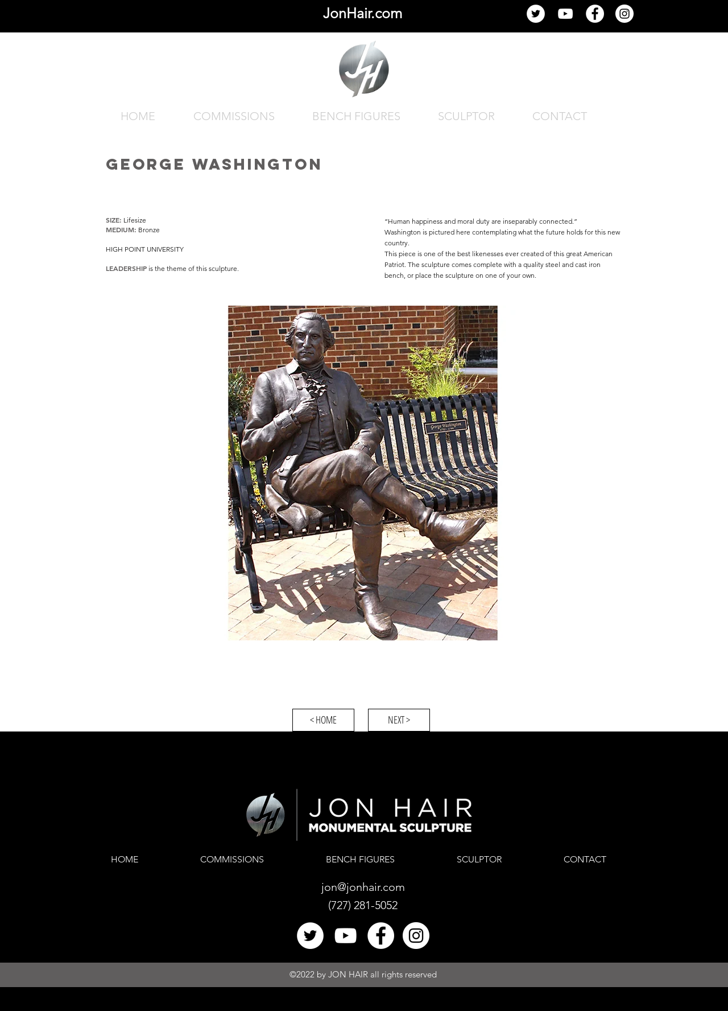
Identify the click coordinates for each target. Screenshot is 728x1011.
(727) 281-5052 (363, 905)
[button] (364, 473)
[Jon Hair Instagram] (624, 14)
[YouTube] (565, 14)
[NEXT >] (399, 720)
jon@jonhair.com (363, 887)
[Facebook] (595, 14)
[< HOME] (323, 720)
